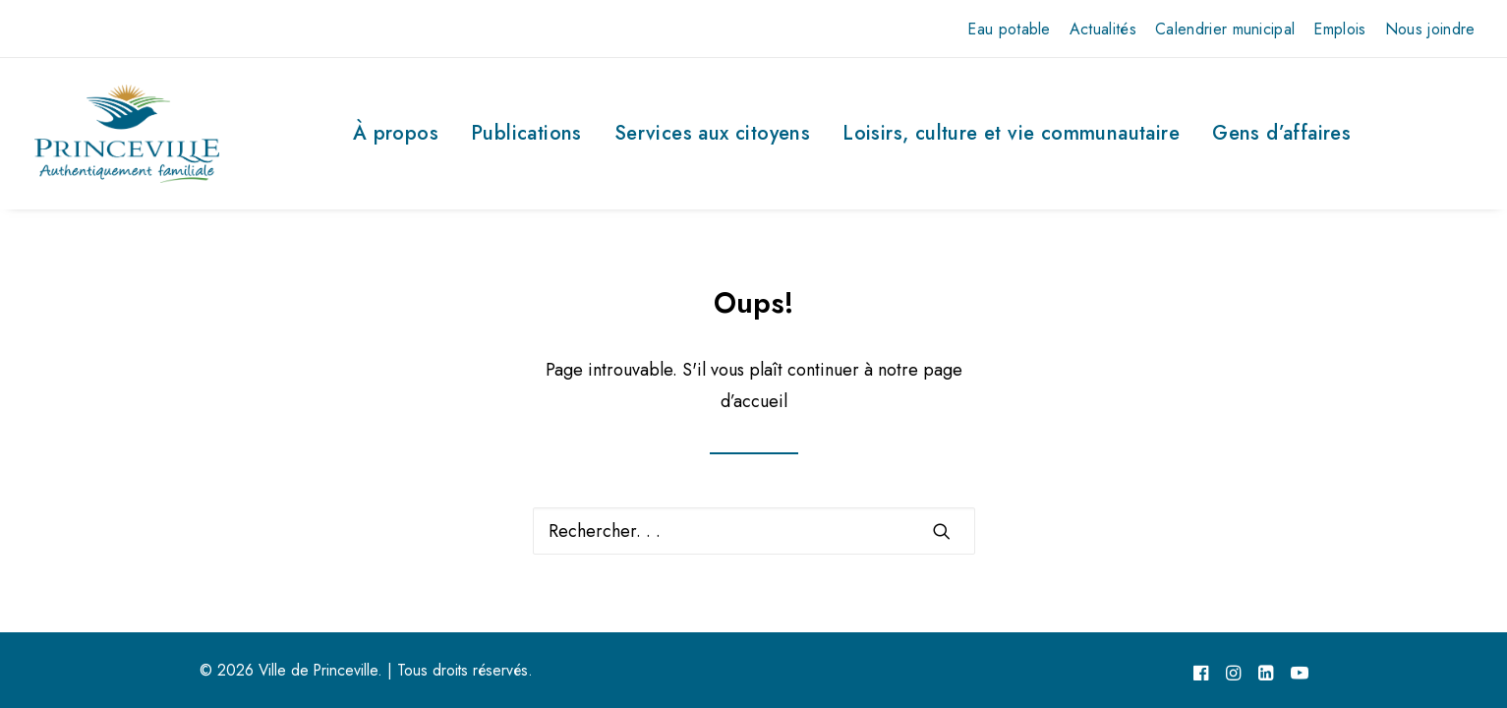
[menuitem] (1009, 29)
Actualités (1103, 29)
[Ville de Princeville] (127, 134)
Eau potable (1009, 29)
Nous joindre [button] (1430, 29)
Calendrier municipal (1225, 29)
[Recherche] (754, 531)
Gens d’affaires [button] (1281, 133)
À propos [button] (395, 133)
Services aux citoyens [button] (712, 133)
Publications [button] (526, 133)
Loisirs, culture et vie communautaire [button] (1011, 133)
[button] (941, 531)
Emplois (1339, 29)
